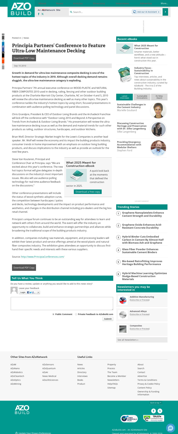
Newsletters (113, 378)
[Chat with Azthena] (170, 428)
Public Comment (63, 314)
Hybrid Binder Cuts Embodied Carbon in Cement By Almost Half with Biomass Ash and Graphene (144, 239)
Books (80, 378)
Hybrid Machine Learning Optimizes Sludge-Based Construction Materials (142, 273)
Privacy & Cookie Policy (149, 382)
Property (111, 363)
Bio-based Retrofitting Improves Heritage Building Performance (140, 262)
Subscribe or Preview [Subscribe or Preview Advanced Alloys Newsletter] (139, 313)
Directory (81, 371)
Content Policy (145, 386)
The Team (112, 371)
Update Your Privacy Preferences (33, 430)
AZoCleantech (17, 375)
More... (161, 3)
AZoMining (16, 382)
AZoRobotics (17, 371)
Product (81, 382)
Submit (108, 318)
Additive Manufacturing (142, 295)
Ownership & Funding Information (148, 392)
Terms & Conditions (147, 378)
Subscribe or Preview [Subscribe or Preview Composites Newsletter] (139, 327)
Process (111, 367)
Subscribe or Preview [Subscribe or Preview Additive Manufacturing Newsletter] (139, 298)
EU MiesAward (159, 97)
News (26, 37)
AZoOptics (16, 378)
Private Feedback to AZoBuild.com (95, 314)
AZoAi (45, 371)
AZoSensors (48, 363)
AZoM (13, 363)
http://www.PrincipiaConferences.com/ (42, 256)
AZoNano (15, 367)
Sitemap (111, 386)
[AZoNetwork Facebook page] (38, 14)
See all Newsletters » (128, 338)
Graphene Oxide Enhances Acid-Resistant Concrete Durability (140, 226)
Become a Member (116, 375)
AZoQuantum (49, 367)
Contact (141, 371)
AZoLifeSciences (50, 378)
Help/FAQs (112, 382)
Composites (136, 324)
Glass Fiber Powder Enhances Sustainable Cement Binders (138, 250)
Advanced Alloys (138, 310)
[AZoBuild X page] (42, 14)
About (140, 363)
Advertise (142, 375)
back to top (156, 401)
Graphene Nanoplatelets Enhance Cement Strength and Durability (141, 214)
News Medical (49, 375)
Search (141, 367)
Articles (81, 367)
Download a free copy (88, 191)
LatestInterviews (124, 97)
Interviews (82, 375)
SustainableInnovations (142, 97)
